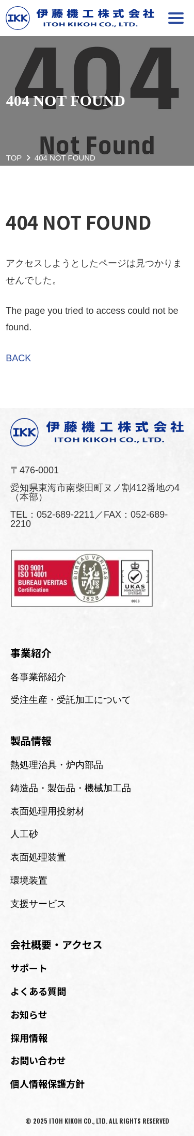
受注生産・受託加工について (70, 700)
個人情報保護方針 (47, 1083)
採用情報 (28, 1037)
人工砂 (24, 834)
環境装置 (28, 880)
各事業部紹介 (38, 677)
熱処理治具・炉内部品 (56, 765)
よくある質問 (38, 991)
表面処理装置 (38, 857)
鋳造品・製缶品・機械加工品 (70, 788)
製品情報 (31, 740)
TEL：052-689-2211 (52, 514)
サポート (28, 967)
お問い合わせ (38, 1060)
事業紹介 (31, 652)
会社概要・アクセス (56, 944)
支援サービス (38, 904)
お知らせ (28, 1014)
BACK (18, 358)
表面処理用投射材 (47, 811)
